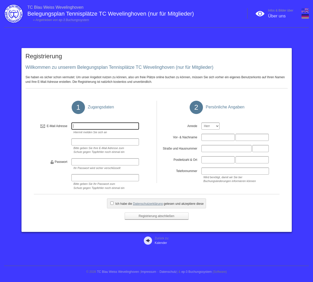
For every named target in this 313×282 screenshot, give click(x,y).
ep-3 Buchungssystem (74, 20)
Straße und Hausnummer (180, 148)
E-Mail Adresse (57, 126)
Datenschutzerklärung (148, 204)
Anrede (192, 126)
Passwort (61, 162)
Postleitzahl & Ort (185, 160)
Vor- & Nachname (185, 137)
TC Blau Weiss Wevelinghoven (118, 272)
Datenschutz (168, 272)
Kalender (162, 240)
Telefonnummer (186, 171)
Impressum (148, 272)
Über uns (277, 16)
